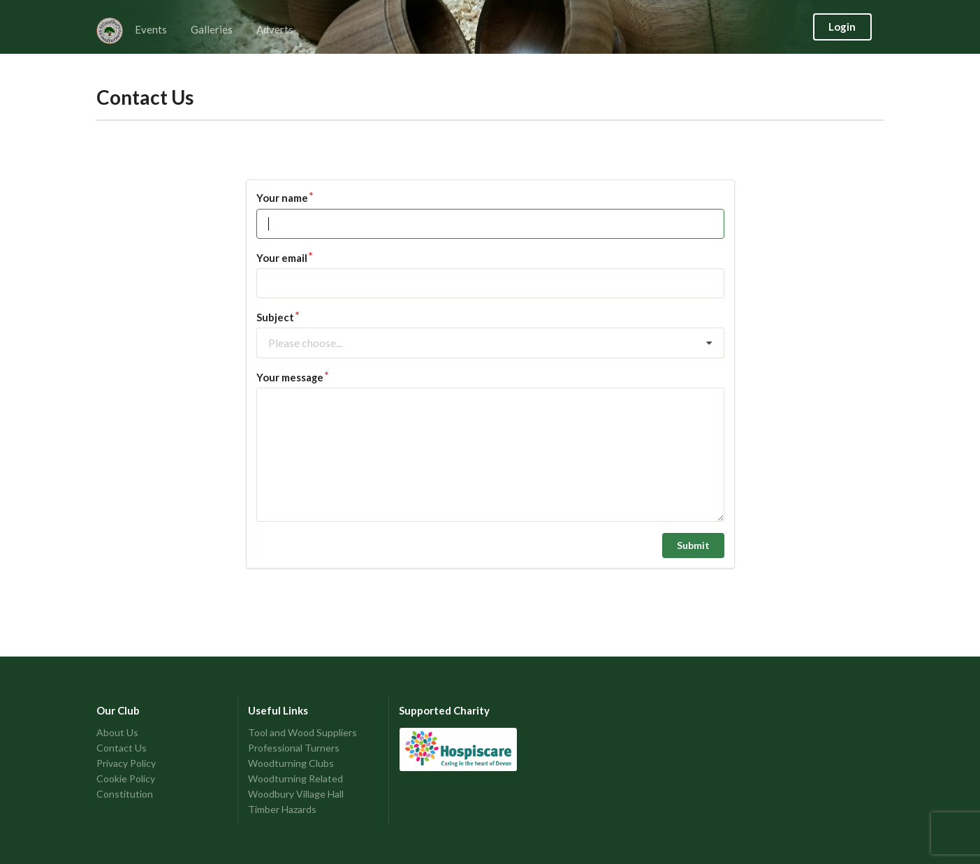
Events (151, 29)
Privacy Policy (126, 763)
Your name (282, 197)
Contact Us (121, 748)
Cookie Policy (125, 778)
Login (842, 26)
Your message (289, 377)
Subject (275, 317)
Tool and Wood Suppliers (302, 732)
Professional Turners (293, 748)
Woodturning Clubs (291, 763)
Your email (281, 257)
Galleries (212, 29)
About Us (117, 732)
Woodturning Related (295, 778)
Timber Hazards (282, 809)
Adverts (274, 29)
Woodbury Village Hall (296, 794)
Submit (693, 545)
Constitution (124, 794)
